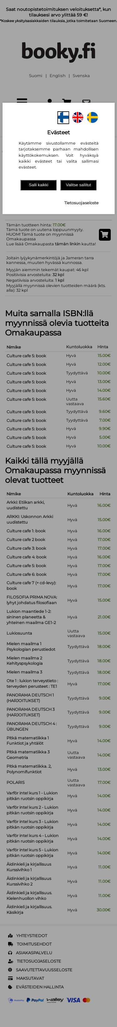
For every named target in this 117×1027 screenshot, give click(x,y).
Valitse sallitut (78, 185)
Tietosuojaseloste (81, 203)
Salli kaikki (38, 185)
